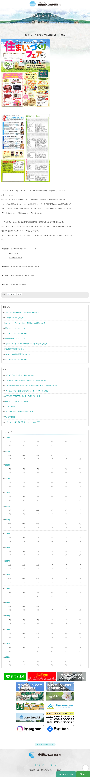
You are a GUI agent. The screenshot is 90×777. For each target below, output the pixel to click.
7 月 (80, 455)
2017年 (7, 561)
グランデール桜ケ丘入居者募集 (16, 333)
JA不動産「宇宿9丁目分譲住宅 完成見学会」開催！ (23, 396)
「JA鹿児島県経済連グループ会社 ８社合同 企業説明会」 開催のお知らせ (31, 385)
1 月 (80, 445)
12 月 (10, 455)
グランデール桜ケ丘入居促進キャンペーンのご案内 (22, 422)
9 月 (52, 469)
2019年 (7, 533)
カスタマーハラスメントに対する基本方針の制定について (25, 323)
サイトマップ (52, 765)
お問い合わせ (83, 774)
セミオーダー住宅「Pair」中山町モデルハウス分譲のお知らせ (26, 344)
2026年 (7, 437)
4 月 (38, 445)
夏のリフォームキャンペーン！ (16, 328)
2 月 (66, 445)
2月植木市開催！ (11, 417)
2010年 (7, 657)
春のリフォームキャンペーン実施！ (17, 401)
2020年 (7, 520)
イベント (6, 370)
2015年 (7, 588)
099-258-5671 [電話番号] (66, 774)
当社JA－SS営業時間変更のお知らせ (17, 354)
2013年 (7, 616)
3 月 (52, 445)
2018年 (7, 547)
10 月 (38, 455)
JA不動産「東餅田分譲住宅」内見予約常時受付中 (22, 312)
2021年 (7, 506)
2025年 (7, 451)
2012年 (7, 629)
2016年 (7, 575)
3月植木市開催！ (11, 406)
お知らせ (6, 307)
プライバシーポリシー (40, 765)
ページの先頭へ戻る (46, 744)
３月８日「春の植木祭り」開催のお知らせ (19, 375)
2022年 (7, 492)
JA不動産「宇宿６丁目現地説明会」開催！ (20, 412)
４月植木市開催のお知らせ (14, 318)
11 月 (24, 455)
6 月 (10, 459)
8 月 (66, 455)
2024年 (7, 465)
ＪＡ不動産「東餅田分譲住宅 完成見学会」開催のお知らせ (25, 380)
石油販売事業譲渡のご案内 (14, 349)
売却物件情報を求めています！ (16, 338)
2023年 (7, 479)
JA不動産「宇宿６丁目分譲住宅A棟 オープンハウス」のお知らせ (27, 391)
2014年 (7, 602)
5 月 (24, 459)
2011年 (7, 643)
